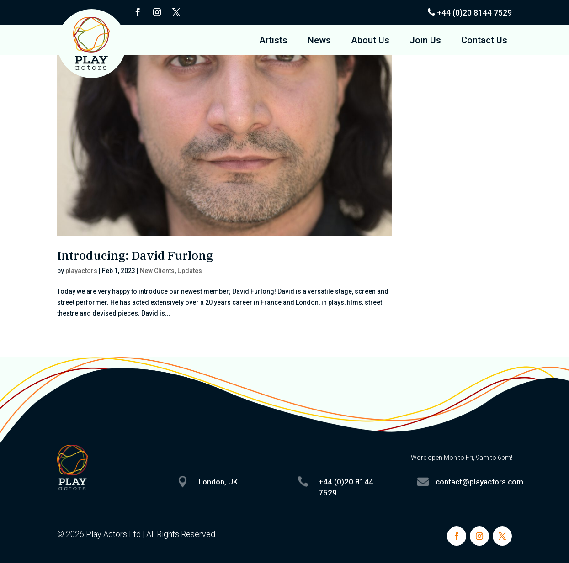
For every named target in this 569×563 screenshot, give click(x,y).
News (319, 41)
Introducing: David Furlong (135, 255)
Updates (189, 270)
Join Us (425, 41)
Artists (273, 41)
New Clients (157, 270)
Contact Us (484, 41)
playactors (81, 270)
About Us (370, 41)
